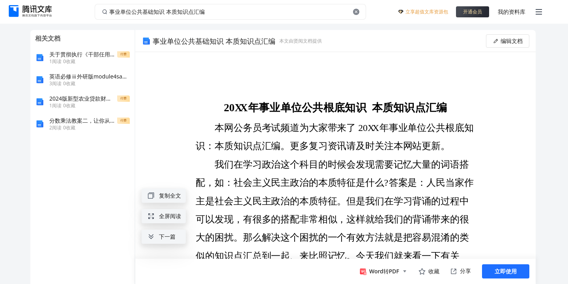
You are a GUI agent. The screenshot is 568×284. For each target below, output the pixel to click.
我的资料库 (511, 11)
